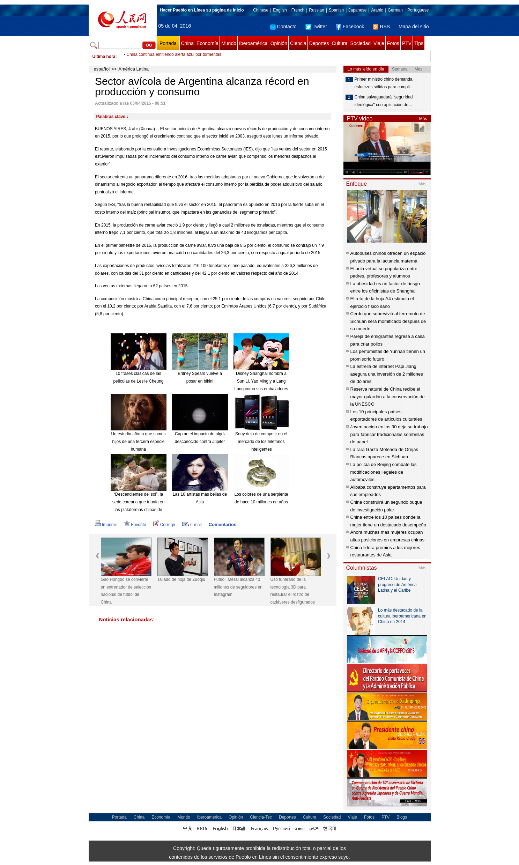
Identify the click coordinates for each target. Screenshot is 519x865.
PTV (407, 43)
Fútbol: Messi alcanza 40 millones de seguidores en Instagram (238, 587)
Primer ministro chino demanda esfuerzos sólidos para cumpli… (384, 83)
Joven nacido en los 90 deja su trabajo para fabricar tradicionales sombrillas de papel (389, 434)
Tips (418, 43)
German (395, 10)
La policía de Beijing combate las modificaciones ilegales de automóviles (383, 472)
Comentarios (222, 524)
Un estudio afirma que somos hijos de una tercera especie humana (138, 441)
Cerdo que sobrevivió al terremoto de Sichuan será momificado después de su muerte (388, 321)
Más (423, 118)
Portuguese (418, 10)
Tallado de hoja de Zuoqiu (181, 579)
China (187, 43)
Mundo (228, 43)
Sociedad (360, 43)
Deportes (319, 43)
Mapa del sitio (414, 26)
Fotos (393, 43)
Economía (207, 43)
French (297, 10)
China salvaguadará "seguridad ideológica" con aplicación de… (384, 101)
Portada (168, 43)
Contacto (283, 26)
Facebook (350, 26)
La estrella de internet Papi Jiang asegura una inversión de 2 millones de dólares (386, 374)
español (102, 69)
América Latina (133, 69)
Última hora (104, 56)
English (280, 10)
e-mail (192, 524)
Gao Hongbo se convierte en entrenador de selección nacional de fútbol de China (126, 591)
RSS (381, 26)
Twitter (316, 26)
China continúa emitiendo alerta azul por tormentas (174, 56)
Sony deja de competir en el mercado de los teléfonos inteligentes (261, 441)
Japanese (357, 10)
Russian (316, 10)
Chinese (260, 10)
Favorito (135, 524)
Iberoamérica (253, 43)
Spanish (336, 10)
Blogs (401, 817)
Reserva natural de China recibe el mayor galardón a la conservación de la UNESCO (387, 396)
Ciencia (298, 43)
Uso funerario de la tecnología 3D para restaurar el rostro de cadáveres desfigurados (292, 591)
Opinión (278, 43)
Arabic (377, 10)
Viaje (378, 43)
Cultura (339, 43)
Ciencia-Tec (261, 817)
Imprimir (106, 524)
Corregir (164, 524)
